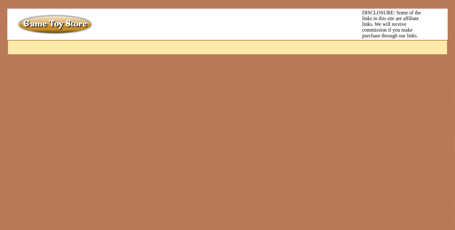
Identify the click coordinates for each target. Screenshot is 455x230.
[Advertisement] (227, 24)
